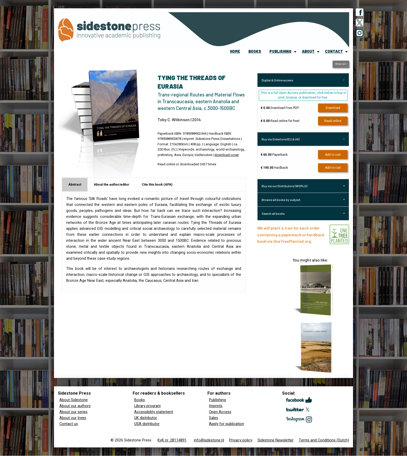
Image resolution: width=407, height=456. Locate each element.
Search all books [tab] (273, 213)
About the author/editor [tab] (111, 184)
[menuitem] (235, 51)
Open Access (220, 412)
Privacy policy (240, 440)
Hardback (274, 167)
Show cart (340, 64)
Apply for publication (226, 424)
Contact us (68, 424)
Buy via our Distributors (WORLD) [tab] (284, 186)
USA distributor (147, 424)
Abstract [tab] (74, 184)
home (235, 51)
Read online (332, 121)
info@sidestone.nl (209, 440)
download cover (226, 155)
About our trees (72, 418)
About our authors (75, 406)
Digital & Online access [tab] (277, 80)
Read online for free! (280, 121)
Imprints (215, 406)
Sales (213, 418)
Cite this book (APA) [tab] (157, 184)
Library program (147, 406)
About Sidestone (73, 400)
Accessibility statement (153, 412)
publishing (280, 51)
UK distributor (145, 418)
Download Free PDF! (280, 108)
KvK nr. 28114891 (172, 440)
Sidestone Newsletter (275, 440)
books (254, 51)
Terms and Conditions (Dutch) (324, 440)
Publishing (217, 400)
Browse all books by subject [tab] (281, 199)
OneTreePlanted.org (292, 241)
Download (333, 108)
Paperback (274, 154)
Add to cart (333, 154)
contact (334, 51)
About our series (73, 412)
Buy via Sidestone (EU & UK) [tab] (281, 139)
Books (139, 400)
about (308, 51)
